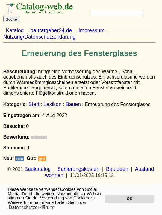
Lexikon (52, 104)
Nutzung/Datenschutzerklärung (39, 37)
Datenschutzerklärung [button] (32, 207)
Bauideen (117, 169)
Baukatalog (37, 169)
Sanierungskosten (78, 169)
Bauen (73, 104)
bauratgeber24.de (51, 30)
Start (33, 104)
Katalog (15, 30)
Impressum (91, 30)
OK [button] (129, 198)
